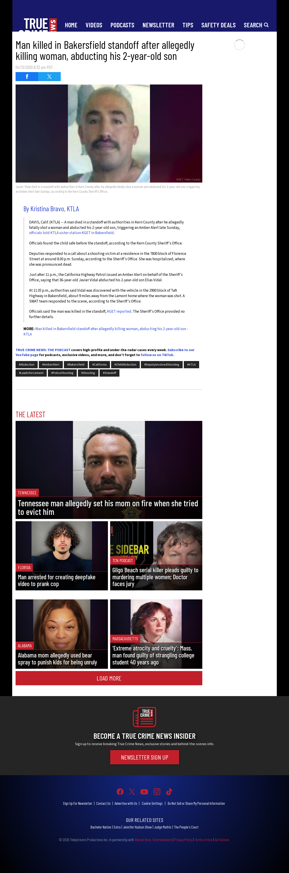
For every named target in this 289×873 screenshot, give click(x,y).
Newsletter (158, 25)
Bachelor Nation (101, 827)
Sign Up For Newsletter (77, 803)
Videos (94, 25)
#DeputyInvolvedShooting (161, 364)
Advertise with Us (125, 803)
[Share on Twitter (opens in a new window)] (49, 76)
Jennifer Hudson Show (137, 827)
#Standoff (109, 373)
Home (71, 25)
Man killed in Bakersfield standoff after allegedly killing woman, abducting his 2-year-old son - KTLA (105, 331)
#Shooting (88, 373)
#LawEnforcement (31, 373)
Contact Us (103, 803)
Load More (109, 678)
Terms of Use (203, 839)
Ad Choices (222, 839)
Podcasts (122, 25)
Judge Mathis (162, 827)
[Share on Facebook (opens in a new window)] (27, 76)
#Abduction (26, 364)
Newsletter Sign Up (144, 757)
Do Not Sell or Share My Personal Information (196, 803)
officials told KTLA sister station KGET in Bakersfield (71, 233)
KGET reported (119, 311)
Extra (117, 827)
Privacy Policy (183, 839)
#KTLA (191, 364)
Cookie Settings (152, 803)
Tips (187, 25)
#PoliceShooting (62, 373)
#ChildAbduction (125, 364)
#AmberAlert (50, 364)
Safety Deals (218, 25)
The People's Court (186, 827)
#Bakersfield (75, 364)
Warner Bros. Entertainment (153, 839)
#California (99, 364)
